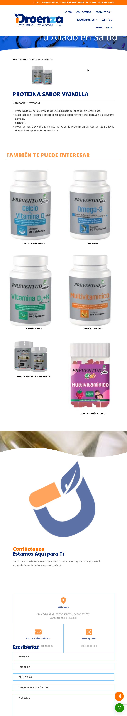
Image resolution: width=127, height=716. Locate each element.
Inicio (15, 59)
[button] (88, 70)
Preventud (23, 59)
